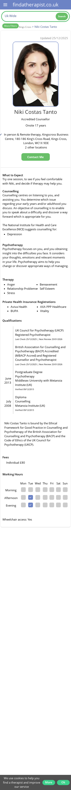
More (48, 782)
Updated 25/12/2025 (54, 38)
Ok (63, 782)
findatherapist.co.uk (36, 4)
